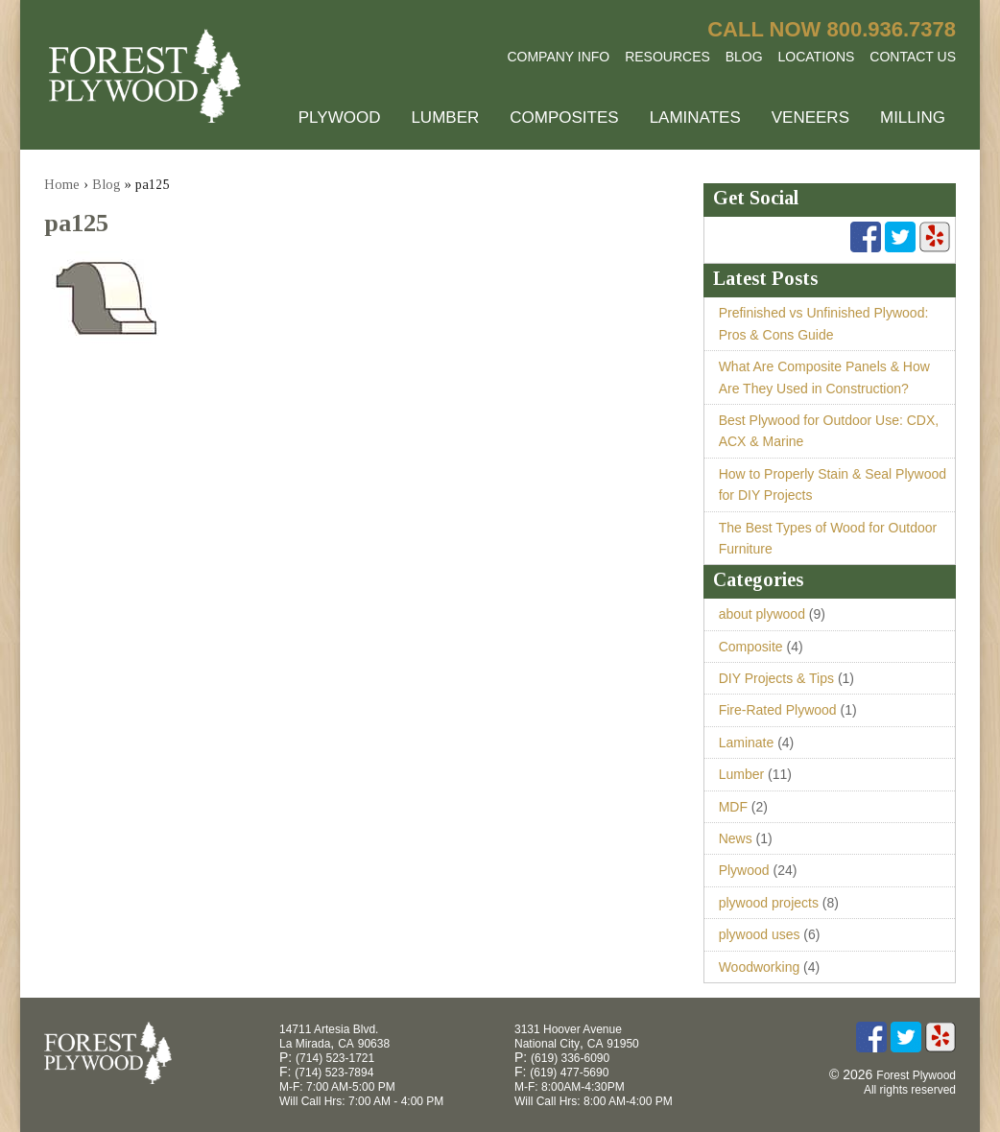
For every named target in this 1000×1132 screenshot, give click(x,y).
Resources (667, 56)
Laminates (695, 117)
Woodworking (759, 967)
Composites (564, 117)
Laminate (746, 742)
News (735, 838)
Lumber (445, 117)
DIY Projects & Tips (776, 678)
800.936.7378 (891, 29)
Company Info (558, 56)
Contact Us (912, 56)
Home (62, 184)
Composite (751, 646)
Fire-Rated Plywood (778, 710)
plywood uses (759, 934)
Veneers (810, 117)
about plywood (762, 614)
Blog (744, 56)
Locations (816, 56)
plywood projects (769, 902)
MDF (733, 806)
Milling (912, 117)
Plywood (339, 117)
